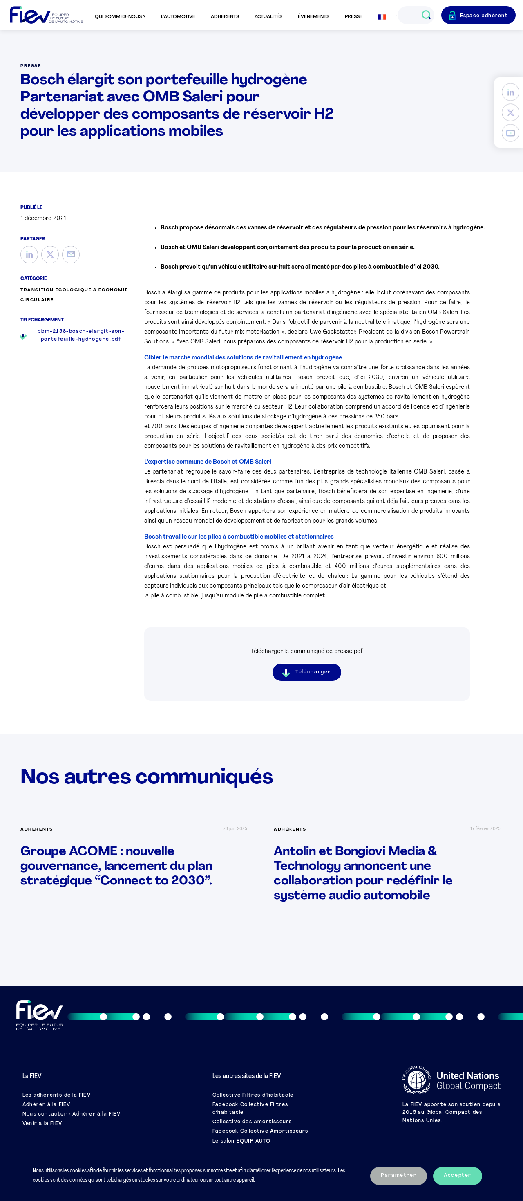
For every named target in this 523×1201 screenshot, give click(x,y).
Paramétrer (398, 1175)
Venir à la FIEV (42, 1123)
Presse (353, 16)
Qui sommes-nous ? (120, 16)
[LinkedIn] (510, 92)
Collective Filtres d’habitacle (252, 1095)
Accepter (458, 1175)
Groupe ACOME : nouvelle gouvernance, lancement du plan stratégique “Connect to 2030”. (116, 867)
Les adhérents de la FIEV (56, 1095)
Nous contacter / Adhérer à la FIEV (71, 1114)
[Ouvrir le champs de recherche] (426, 15)
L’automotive (178, 16)
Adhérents (225, 16)
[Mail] (71, 254)
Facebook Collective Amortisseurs (260, 1131)
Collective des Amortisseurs (252, 1122)
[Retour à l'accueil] (46, 15)
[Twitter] (510, 112)
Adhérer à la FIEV (46, 1104)
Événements (313, 16)
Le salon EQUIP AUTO (241, 1141)
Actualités (268, 16)
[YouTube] (510, 133)
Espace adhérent (484, 15)
